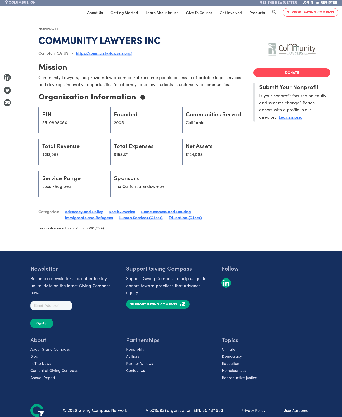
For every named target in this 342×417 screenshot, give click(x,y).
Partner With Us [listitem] (139, 363)
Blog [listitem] (34, 356)
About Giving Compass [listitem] (50, 349)
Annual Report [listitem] (42, 377)
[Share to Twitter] (7, 90)
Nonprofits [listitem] (135, 349)
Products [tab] (257, 12)
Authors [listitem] (132, 356)
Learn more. (290, 117)
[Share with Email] (7, 102)
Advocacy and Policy (84, 211)
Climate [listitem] (228, 349)
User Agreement (298, 410)
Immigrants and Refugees (89, 217)
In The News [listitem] (40, 363)
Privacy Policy (253, 410)
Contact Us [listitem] (135, 370)
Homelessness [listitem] (234, 370)
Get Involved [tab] (231, 12)
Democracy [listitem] (232, 356)
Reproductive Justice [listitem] (239, 377)
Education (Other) (185, 217)
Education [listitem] (230, 363)
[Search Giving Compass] (274, 12)
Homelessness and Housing (166, 211)
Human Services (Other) (141, 217)
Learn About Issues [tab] (162, 12)
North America (122, 211)
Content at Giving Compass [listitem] (54, 370)
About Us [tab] (95, 12)
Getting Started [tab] (124, 12)
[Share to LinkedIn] (7, 77)
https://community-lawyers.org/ (104, 53)
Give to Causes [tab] (199, 12)
